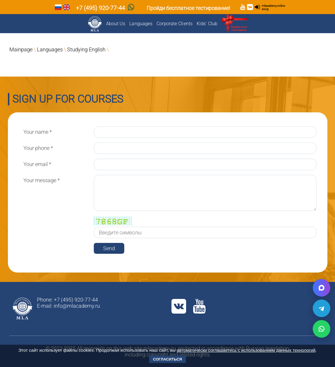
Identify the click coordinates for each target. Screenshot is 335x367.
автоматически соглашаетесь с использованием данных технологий (246, 350)
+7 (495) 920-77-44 (100, 7)
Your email (37, 164)
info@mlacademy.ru (77, 306)
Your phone (38, 148)
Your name (37, 132)
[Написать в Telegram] (321, 308)
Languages (140, 23)
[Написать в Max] (321, 288)
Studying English (86, 49)
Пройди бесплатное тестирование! (188, 8)
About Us (115, 23)
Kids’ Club (207, 23)
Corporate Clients (175, 23)
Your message (41, 180)
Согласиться (167, 359)
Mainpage (21, 49)
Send (109, 248)
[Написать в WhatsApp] (321, 329)
